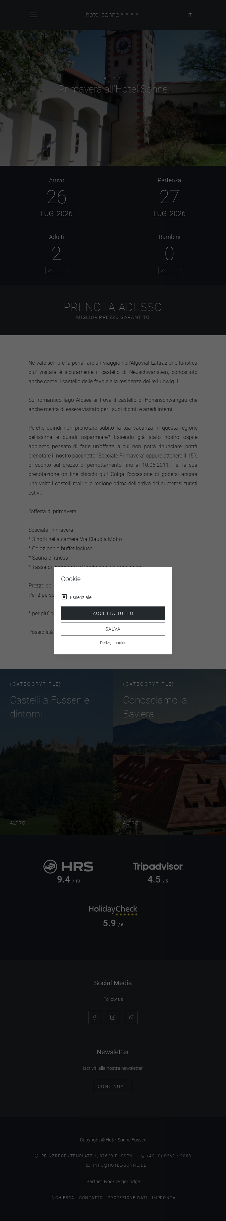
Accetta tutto (113, 613)
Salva (113, 629)
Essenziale (80, 597)
